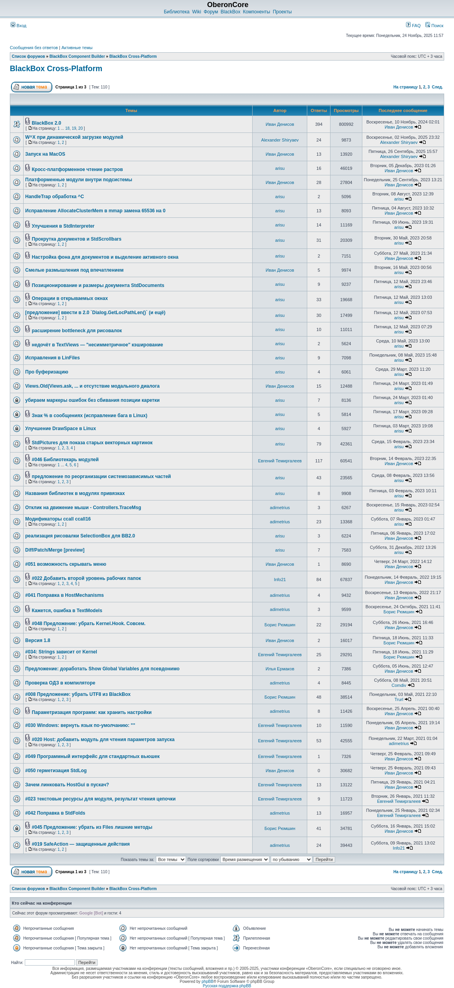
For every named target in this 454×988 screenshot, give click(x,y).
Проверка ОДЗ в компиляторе (60, 683)
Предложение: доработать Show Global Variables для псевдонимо (102, 669)
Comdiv (398, 685)
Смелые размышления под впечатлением (74, 270)
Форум (211, 12)
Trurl (399, 699)
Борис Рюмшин (399, 611)
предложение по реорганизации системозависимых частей (101, 476)
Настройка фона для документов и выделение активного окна (105, 257)
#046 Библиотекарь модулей (65, 459)
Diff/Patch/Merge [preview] (55, 550)
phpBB (207, 981)
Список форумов (28, 56)
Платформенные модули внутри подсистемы (78, 179)
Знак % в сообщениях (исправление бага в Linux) (90, 415)
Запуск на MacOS (45, 154)
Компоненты (256, 12)
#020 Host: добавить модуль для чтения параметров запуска (103, 739)
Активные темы (76, 47)
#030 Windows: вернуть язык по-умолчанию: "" (80, 725)
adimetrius (280, 507)
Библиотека (176, 12)
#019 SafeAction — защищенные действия (81, 844)
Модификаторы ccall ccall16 (58, 519)
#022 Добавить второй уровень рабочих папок (86, 578)
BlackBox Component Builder (77, 56)
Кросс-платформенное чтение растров (77, 169)
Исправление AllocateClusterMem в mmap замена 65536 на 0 (95, 210)
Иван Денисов (280, 124)
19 (74, 128)
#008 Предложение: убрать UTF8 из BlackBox (78, 694)
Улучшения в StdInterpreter (63, 226)
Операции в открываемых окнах (70, 298)
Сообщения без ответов (34, 47)
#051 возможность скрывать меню (65, 564)
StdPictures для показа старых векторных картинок (92, 442)
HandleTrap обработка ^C (54, 196)
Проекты (282, 12)
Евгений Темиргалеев (280, 460)
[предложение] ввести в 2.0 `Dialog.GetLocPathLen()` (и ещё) (95, 312)
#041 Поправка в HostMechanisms (64, 595)
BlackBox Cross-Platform (133, 56)
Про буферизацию (46, 372)
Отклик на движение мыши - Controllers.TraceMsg (83, 507)
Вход (18, 25)
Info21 (280, 579)
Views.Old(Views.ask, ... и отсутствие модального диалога (92, 386)
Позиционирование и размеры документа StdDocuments (98, 285)
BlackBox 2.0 (46, 123)
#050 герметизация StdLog (56, 770)
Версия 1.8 (37, 640)
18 (67, 128)
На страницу (405, 87)
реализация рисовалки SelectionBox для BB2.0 (80, 536)
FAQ (413, 25)
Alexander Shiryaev (280, 140)
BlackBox (230, 12)
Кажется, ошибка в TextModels (67, 610)
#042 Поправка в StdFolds (55, 813)
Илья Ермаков (280, 668)
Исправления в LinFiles (52, 358)
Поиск (434, 25)
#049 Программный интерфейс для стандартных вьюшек (92, 756)
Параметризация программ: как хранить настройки (92, 712)
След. (437, 87)
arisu (280, 168)
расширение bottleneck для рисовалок (77, 330)
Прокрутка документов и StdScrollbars (77, 239)
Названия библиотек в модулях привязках (75, 493)
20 (80, 128)
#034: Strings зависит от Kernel (61, 652)
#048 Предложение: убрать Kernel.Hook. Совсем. (89, 623)
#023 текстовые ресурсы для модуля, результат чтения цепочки (100, 799)
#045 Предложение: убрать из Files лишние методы (92, 827)
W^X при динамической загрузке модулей (74, 137)
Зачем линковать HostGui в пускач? (67, 784)
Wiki (196, 12)
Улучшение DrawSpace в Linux (60, 428)
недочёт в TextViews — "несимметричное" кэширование (97, 345)
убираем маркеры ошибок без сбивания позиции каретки (92, 400)
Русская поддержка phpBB (227, 986)
